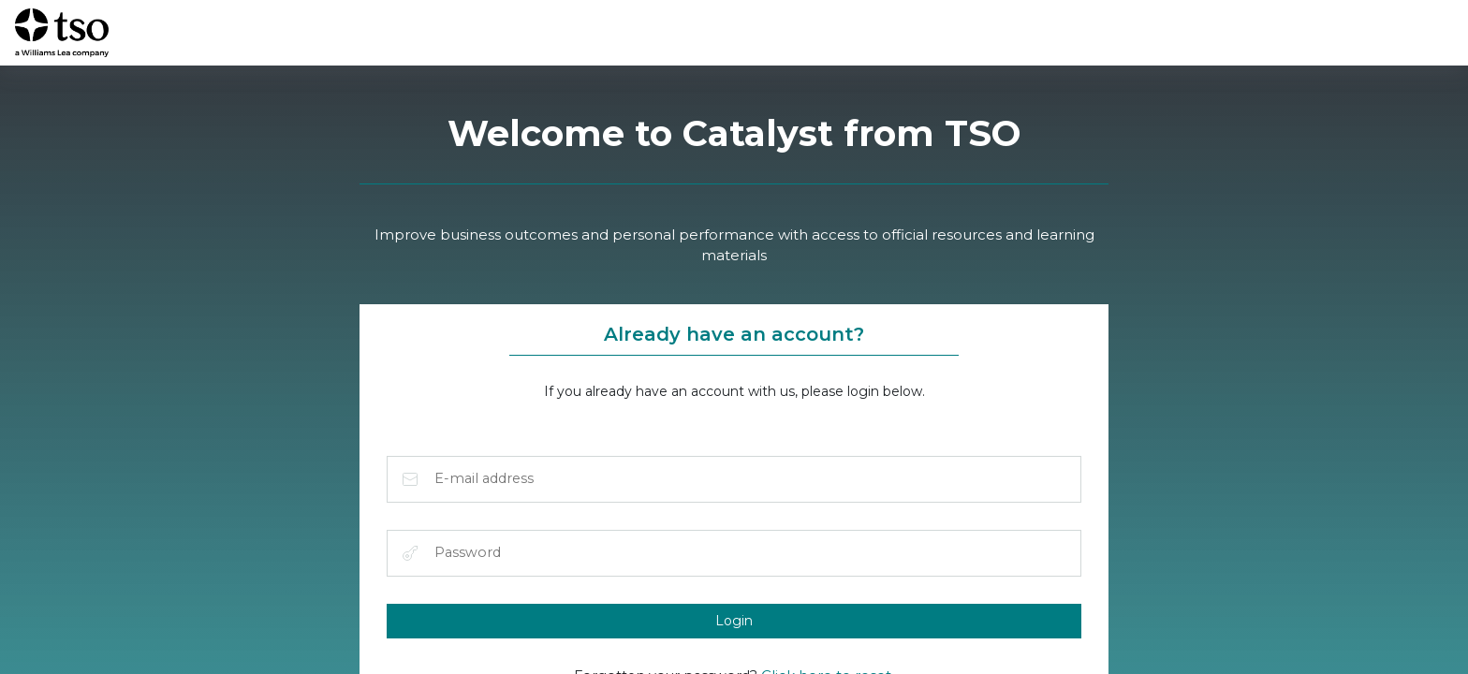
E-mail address (411, 481)
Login (734, 624)
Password (411, 556)
